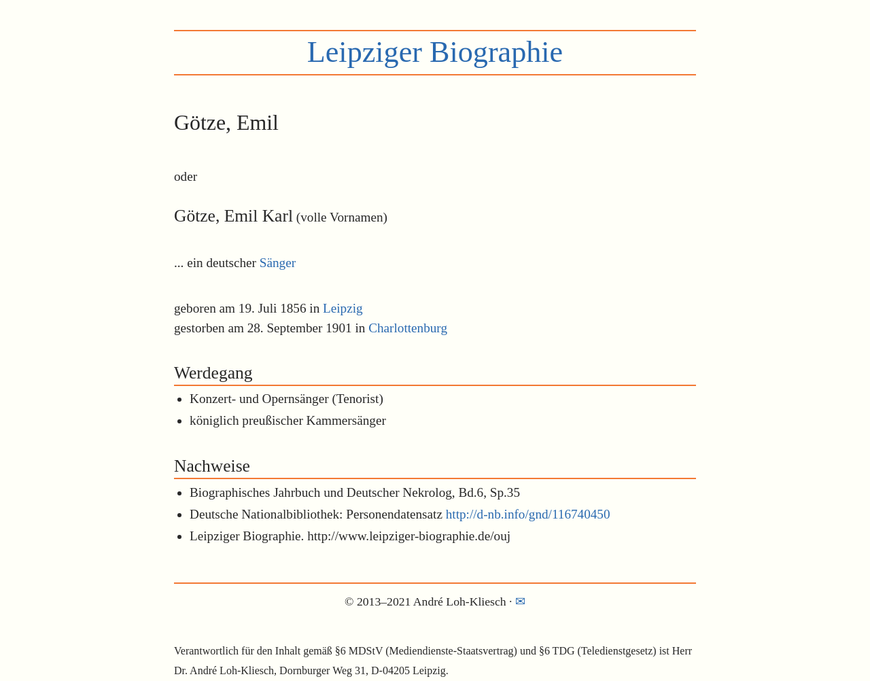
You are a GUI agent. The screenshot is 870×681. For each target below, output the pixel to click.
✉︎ (520, 601)
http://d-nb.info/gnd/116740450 (528, 514)
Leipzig (343, 308)
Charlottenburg (407, 328)
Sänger (278, 263)
